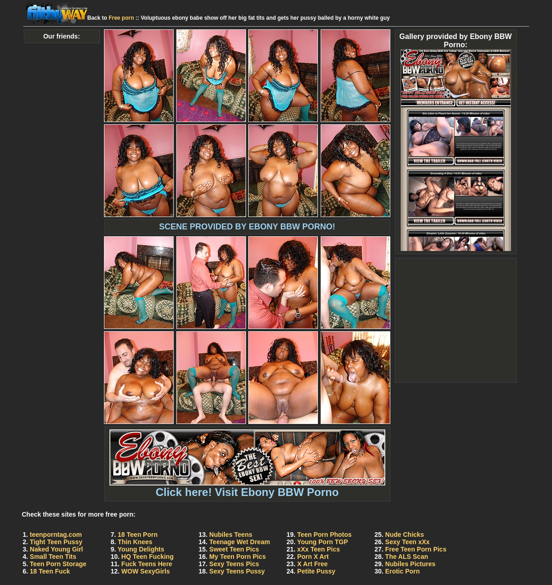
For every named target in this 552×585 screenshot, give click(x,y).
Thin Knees (135, 542)
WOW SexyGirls (145, 571)
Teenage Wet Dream (239, 542)
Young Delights (141, 549)
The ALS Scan (406, 556)
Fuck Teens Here (146, 564)
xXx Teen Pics (318, 549)
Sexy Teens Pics (234, 564)
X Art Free (312, 564)
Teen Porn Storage (58, 564)
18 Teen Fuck (50, 571)
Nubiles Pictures (410, 564)
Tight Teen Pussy (56, 542)
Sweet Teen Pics (234, 549)
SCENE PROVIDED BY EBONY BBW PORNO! (247, 226)
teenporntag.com (56, 534)
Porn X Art (313, 556)
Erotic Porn (402, 571)
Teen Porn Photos (324, 534)
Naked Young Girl (56, 549)
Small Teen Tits (53, 556)
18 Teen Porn (138, 534)
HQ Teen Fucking (147, 556)
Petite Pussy (316, 571)
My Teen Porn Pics (237, 556)
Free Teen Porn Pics (416, 549)
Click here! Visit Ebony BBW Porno (247, 487)
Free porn (121, 18)
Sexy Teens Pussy (237, 571)
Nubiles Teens (230, 534)
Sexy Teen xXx (407, 542)
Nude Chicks (404, 534)
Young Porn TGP (322, 542)
